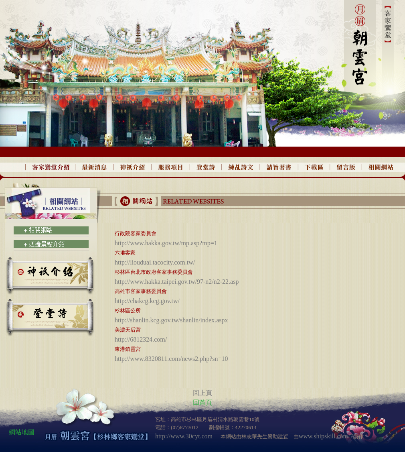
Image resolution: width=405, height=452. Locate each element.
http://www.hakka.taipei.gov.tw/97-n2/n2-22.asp (177, 281)
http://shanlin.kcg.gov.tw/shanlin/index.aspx (171, 320)
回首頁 (202, 402)
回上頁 (202, 392)
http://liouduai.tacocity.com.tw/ (155, 262)
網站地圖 (21, 432)
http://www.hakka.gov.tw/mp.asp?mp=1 (166, 243)
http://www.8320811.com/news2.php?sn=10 (171, 358)
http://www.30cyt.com (184, 436)
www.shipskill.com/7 (326, 436)
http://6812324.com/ (141, 339)
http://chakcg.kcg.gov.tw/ (147, 300)
